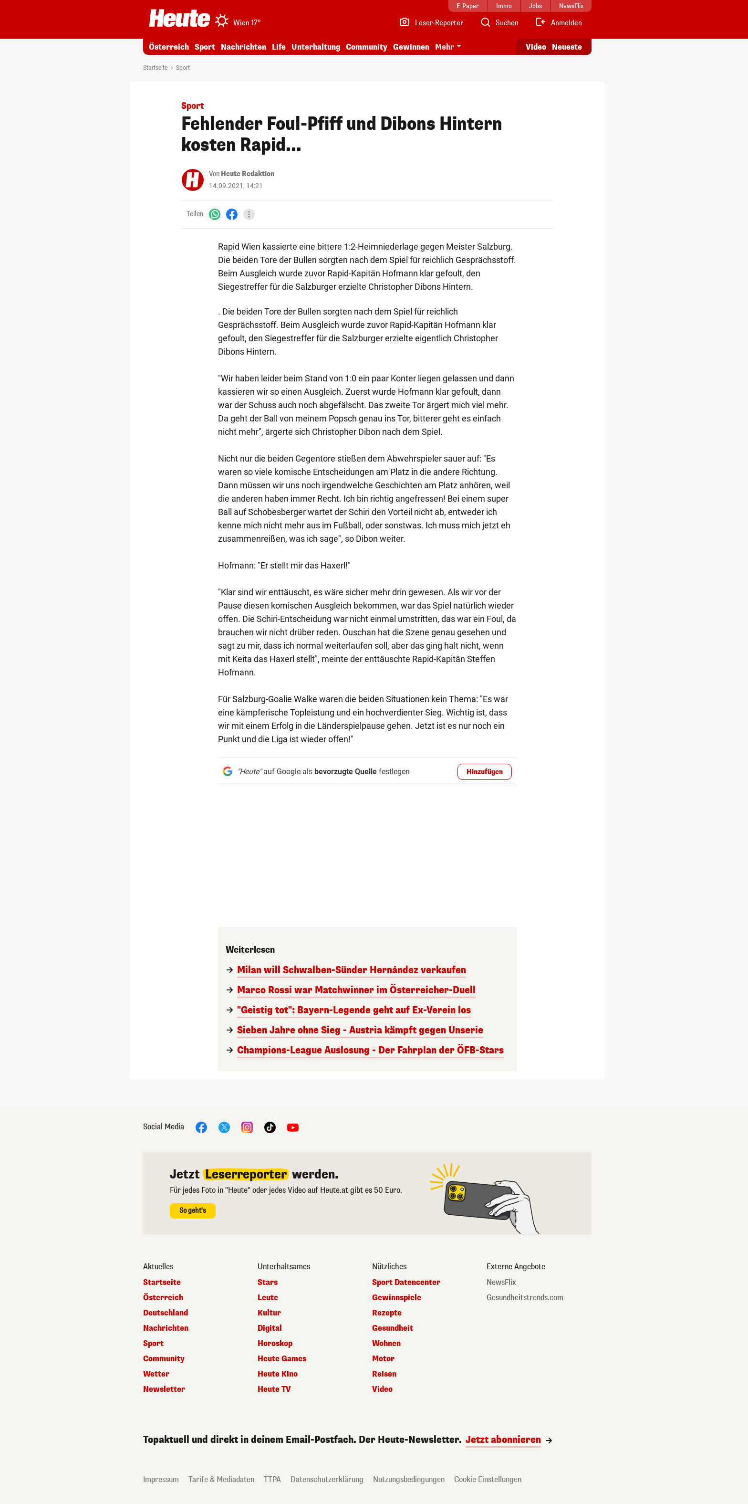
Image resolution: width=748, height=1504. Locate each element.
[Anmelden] (558, 23)
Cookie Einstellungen (487, 1479)
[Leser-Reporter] (431, 23)
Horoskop (275, 1343)
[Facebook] (232, 214)
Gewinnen (411, 47)
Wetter (156, 1374)
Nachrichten (243, 47)
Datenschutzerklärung (327, 1479)
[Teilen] (249, 214)
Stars (268, 1282)
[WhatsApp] (214, 214)
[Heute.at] (179, 18)
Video (382, 1389)
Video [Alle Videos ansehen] (536, 47)
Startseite (155, 67)
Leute (268, 1298)
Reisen (384, 1374)
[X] (224, 1127)
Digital (270, 1328)
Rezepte (387, 1313)
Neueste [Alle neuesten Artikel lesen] (567, 47)
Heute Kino (278, 1374)
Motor (383, 1359)
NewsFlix (501, 1282)
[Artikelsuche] (499, 23)
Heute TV (274, 1389)
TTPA (272, 1479)
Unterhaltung (315, 47)
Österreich (169, 47)
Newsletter (164, 1389)
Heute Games (282, 1359)
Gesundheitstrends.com (525, 1298)
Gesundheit (392, 1328)
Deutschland (165, 1313)
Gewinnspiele (396, 1298)
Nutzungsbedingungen (409, 1479)
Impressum (161, 1479)
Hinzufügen (485, 772)
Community (366, 47)
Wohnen (386, 1343)
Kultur (269, 1313)
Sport (205, 47)
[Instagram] (247, 1127)
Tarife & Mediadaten (221, 1479)
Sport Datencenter (406, 1282)
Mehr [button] (444, 47)
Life (279, 47)
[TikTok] (270, 1127)
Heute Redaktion (247, 174)
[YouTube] (293, 1127)
